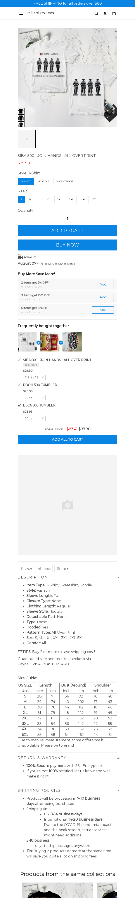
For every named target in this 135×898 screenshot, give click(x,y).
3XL (71, 199)
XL (48, 199)
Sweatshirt (64, 181)
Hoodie (43, 181)
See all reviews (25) (67, 752)
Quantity (25, 210)
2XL (59, 199)
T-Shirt (34, 173)
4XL (83, 199)
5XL (95, 199)
